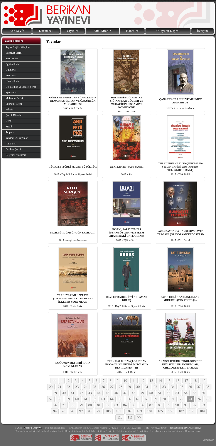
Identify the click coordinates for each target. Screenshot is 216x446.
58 (59, 399)
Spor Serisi (11, 92)
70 (164, 399)
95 (63, 411)
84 (125, 405)
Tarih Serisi (12, 58)
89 (168, 405)
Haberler (132, 31)
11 (134, 381)
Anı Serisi (11, 143)
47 (125, 393)
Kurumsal (46, 31)
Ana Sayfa (17, 31)
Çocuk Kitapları (14, 115)
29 (129, 387)
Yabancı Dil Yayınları (17, 137)
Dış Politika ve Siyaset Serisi (21, 86)
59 (68, 399)
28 (120, 387)
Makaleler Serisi (14, 98)
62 (94, 399)
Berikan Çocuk (13, 149)
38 (207, 387)
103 (139, 411)
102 (129, 411)
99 (98, 411)
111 (130, 417)
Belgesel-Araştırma (16, 154)
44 (99, 393)
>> (139, 417)
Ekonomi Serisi (14, 103)
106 (170, 411)
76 (55, 405)
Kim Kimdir (102, 31)
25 (94, 387)
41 (72, 393)
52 (168, 393)
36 (190, 387)
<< (54, 381)
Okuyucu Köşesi (168, 31)
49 (142, 393)
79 (81, 405)
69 (155, 399)
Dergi (9, 120)
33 (164, 387)
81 (99, 405)
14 (160, 381)
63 (103, 399)
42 (81, 393)
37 (199, 387)
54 (186, 393)
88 (160, 405)
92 (194, 405)
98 (89, 411)
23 (77, 387)
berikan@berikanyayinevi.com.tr (185, 427)
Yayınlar (72, 31)
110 (119, 417)
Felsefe (9, 109)
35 (181, 387)
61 (86, 399)
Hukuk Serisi (12, 81)
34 (173, 387)
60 (77, 399)
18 (195, 381)
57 (51, 399)
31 (146, 387)
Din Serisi (11, 69)
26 (103, 387)
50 (151, 393)
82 (107, 405)
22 (68, 387)
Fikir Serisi (11, 75)
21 (59, 387)
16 (177, 381)
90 (177, 405)
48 (133, 393)
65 (120, 399)
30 (138, 387)
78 (72, 405)
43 (90, 393)
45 (107, 393)
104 (149, 411)
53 (177, 393)
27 (112, 387)
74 (199, 399)
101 (118, 411)
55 (194, 393)
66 (129, 399)
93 (203, 405)
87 (151, 405)
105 (160, 411)
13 (151, 381)
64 (112, 399)
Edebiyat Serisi (14, 52)
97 (81, 411)
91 (186, 405)
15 (168, 381)
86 (142, 405)
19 (203, 381)
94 (55, 411)
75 (207, 399)
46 (116, 393)
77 (64, 405)
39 (55, 393)
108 (191, 411)
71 (173, 399)
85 (133, 405)
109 (202, 411)
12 (142, 381)
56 (203, 393)
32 (155, 387)
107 (181, 411)
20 (51, 387)
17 (186, 381)
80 (90, 405)
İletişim (202, 31)
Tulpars (10, 132)
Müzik (9, 126)
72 (181, 399)
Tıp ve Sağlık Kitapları (18, 47)
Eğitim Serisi (12, 64)
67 (138, 399)
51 (160, 393)
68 (146, 399)
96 (72, 411)
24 (86, 387)
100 (108, 411)
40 (64, 393)
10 (125, 381)
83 (116, 405)
